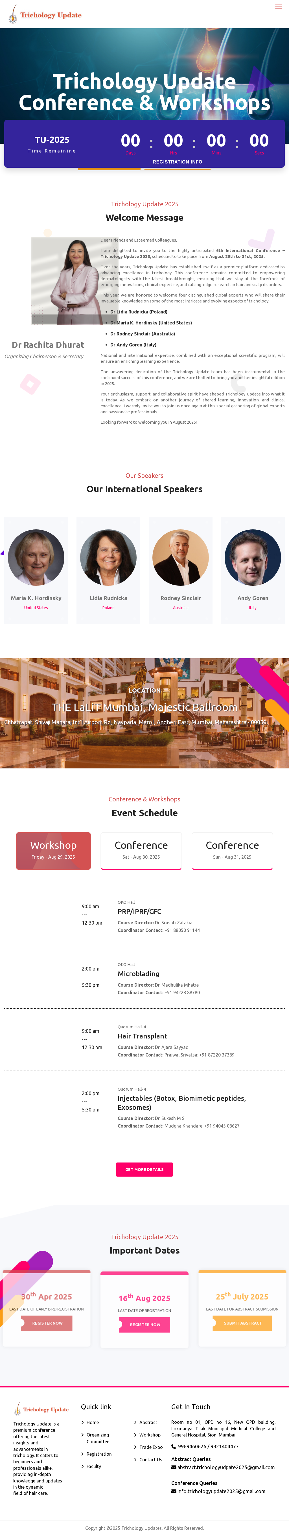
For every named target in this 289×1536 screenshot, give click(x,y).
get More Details (144, 1169)
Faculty (94, 1466)
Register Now (44, 1323)
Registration (99, 1454)
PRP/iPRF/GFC (139, 911)
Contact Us (150, 1459)
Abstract (148, 1422)
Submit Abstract (246, 1323)
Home (93, 1422)
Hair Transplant (142, 1036)
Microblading (138, 974)
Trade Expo (151, 1447)
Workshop (150, 1434)
